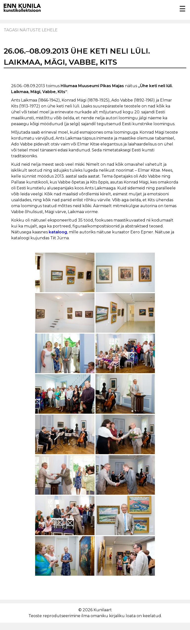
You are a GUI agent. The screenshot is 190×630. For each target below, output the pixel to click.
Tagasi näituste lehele (31, 30)
